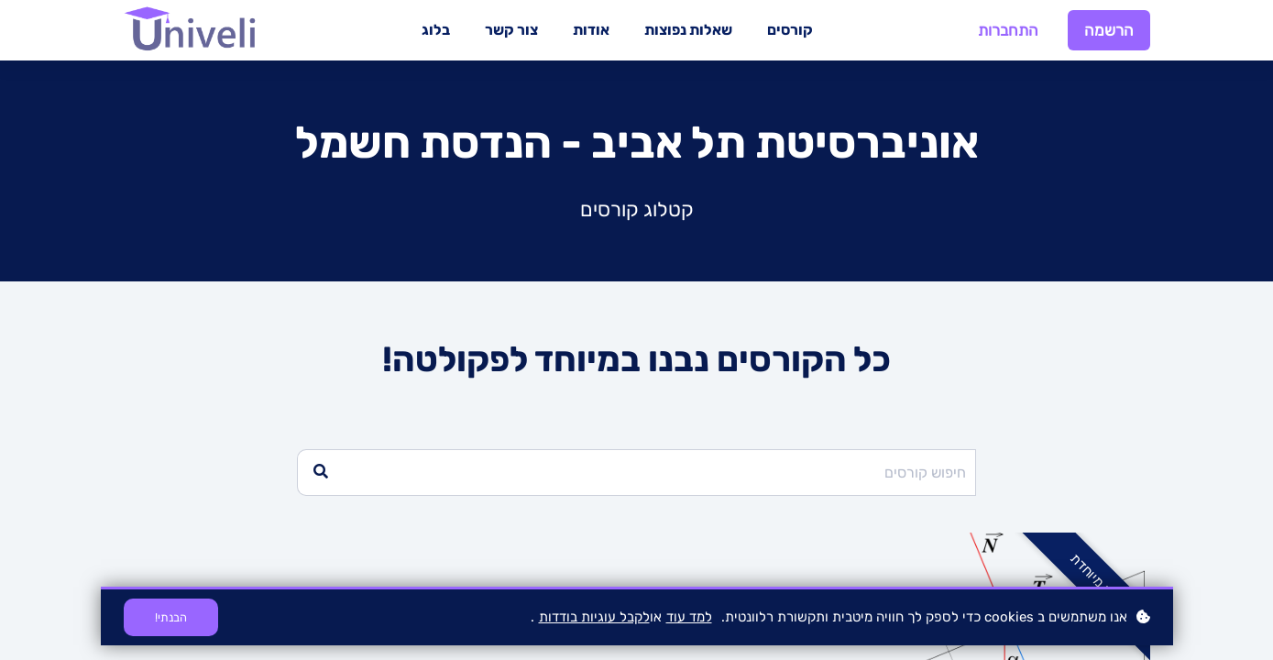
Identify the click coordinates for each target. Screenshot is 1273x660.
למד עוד (689, 617)
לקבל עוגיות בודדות (594, 617)
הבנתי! (171, 617)
